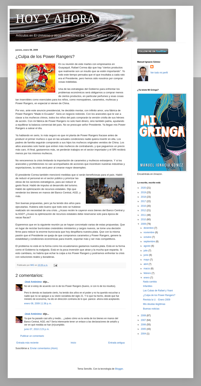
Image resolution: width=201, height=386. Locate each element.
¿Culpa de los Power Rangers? (159, 295)
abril (146, 264)
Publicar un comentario (32, 336)
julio (146, 250)
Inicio (73, 342)
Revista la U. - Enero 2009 (156, 299)
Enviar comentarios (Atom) (44, 348)
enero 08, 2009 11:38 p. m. (38, 303)
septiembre (150, 241)
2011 (144, 215)
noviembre (149, 232)
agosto (147, 246)
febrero (148, 273)
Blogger (119, 368)
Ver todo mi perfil (159, 72)
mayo (147, 259)
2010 (144, 219)
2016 (144, 206)
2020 (144, 187)
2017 (144, 201)
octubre (148, 237)
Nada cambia (150, 281)
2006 (144, 324)
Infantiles (147, 286)
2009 (144, 224)
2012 (144, 210)
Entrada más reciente (27, 342)
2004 (144, 333)
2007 (144, 320)
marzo (147, 268)
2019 (144, 192)
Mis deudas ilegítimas (154, 304)
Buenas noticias (151, 308)
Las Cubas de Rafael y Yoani (158, 290)
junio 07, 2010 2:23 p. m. (36, 329)
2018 (144, 197)
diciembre (149, 228)
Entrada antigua (116, 342)
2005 (144, 329)
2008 (144, 315)
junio (146, 255)
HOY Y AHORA (55, 19)
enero (147, 277)
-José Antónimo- (33, 282)
